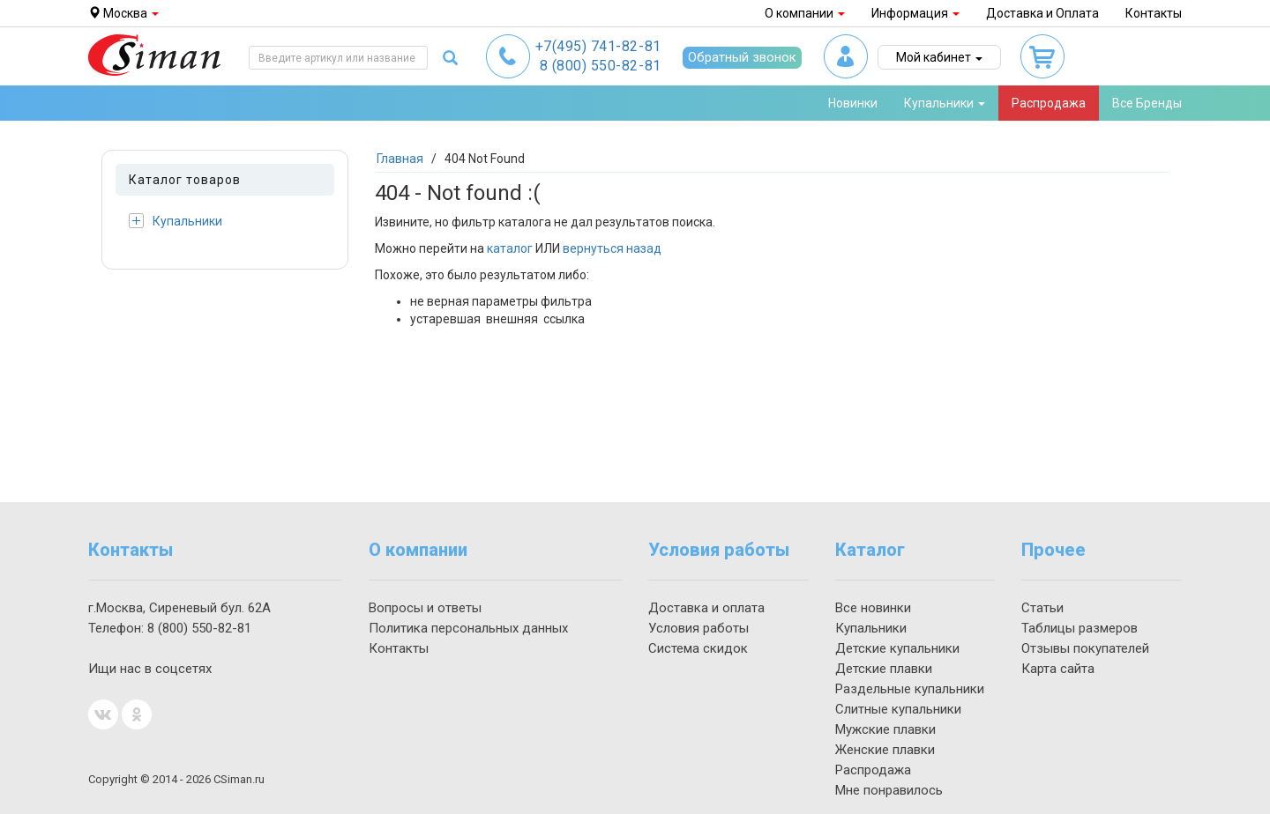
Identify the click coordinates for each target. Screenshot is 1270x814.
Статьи (1042, 608)
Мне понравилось (889, 790)
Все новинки (873, 608)
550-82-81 (600, 65)
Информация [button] (915, 13)
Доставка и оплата (706, 608)
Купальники (175, 220)
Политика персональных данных (468, 628)
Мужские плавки (885, 729)
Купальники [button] (944, 103)
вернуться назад (612, 248)
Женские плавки (885, 750)
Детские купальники (897, 648)
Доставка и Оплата (1042, 13)
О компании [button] (805, 13)
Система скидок (698, 648)
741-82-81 (598, 46)
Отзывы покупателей (1085, 648)
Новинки (853, 103)
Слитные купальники (898, 709)
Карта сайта (1057, 669)
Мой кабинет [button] (939, 57)
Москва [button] (123, 13)
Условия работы (698, 628)
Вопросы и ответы (425, 608)
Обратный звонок (742, 57)
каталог (510, 248)
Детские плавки (883, 669)
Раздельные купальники (909, 689)
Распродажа (1049, 103)
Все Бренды (1147, 103)
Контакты (1153, 13)
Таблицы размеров (1079, 628)
